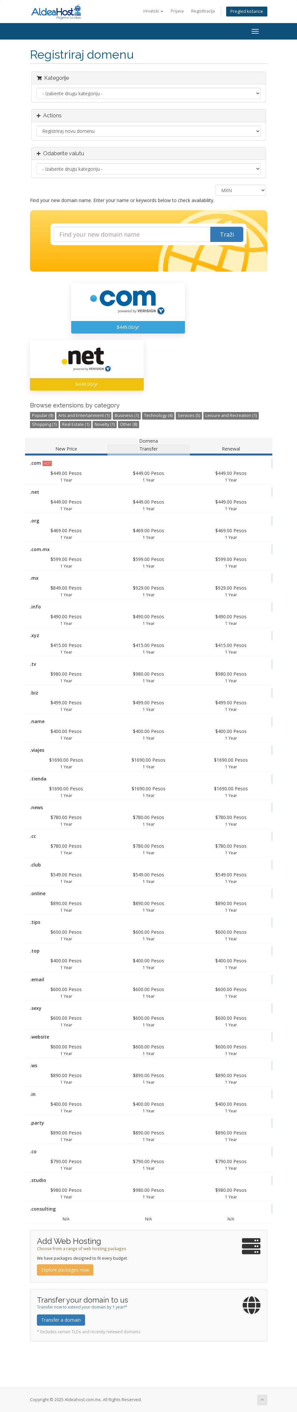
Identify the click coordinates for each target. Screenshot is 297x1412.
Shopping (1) (44, 424)
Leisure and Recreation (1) (231, 415)
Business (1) (127, 415)
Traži (227, 234)
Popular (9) (42, 415)
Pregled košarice (246, 11)
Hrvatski (153, 11)
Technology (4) (158, 415)
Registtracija (203, 11)
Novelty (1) (105, 424)
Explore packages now (65, 1270)
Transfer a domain (61, 1320)
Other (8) (128, 424)
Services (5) (189, 415)
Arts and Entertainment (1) (83, 415)
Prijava (177, 11)
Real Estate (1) (75, 424)
